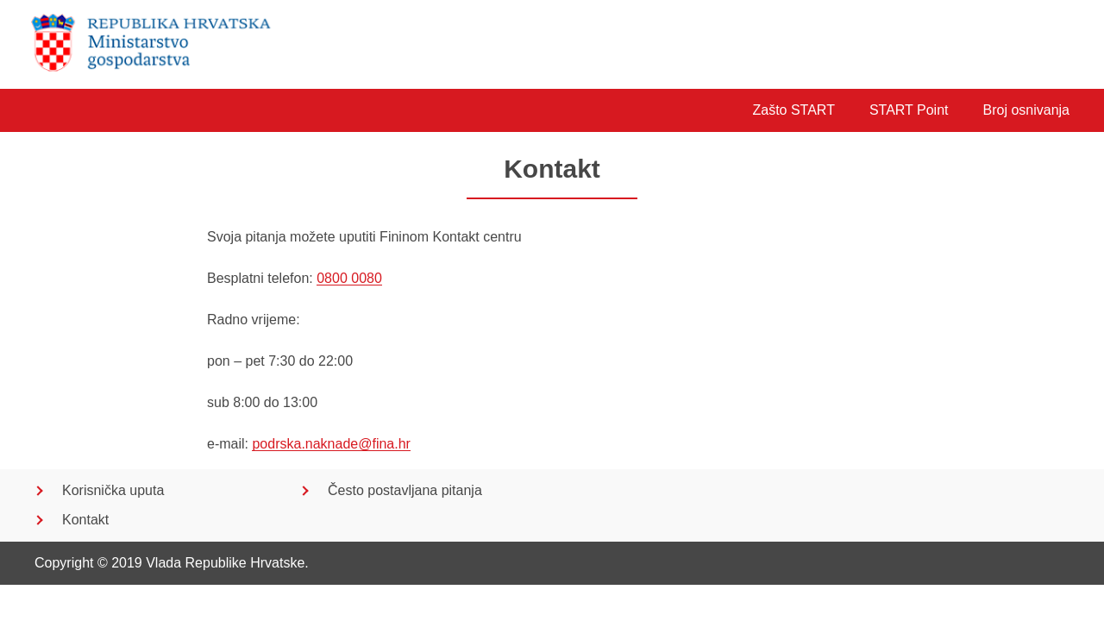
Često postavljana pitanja (405, 490)
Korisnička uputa (113, 490)
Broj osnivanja (1026, 110)
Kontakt (85, 519)
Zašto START (793, 110)
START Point (909, 110)
